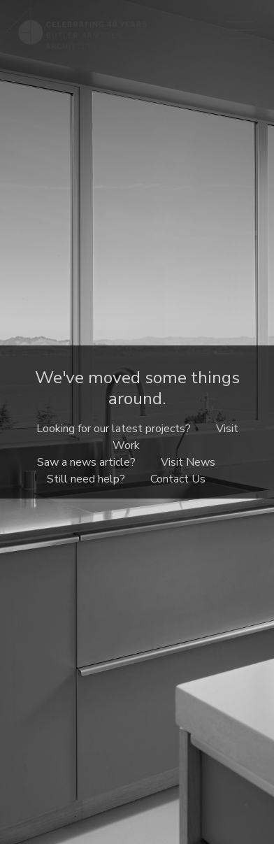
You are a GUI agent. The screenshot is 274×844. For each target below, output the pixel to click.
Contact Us (178, 479)
